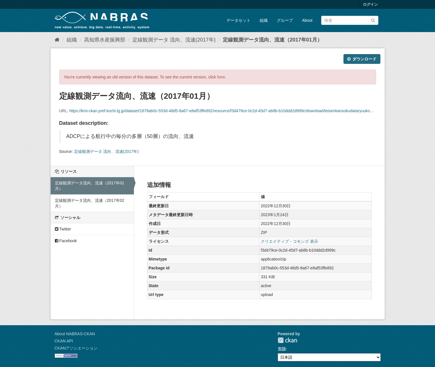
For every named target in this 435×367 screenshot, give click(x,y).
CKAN (287, 340)
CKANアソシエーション (76, 348)
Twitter (63, 229)
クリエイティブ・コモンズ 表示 (289, 241)
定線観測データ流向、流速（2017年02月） (89, 203)
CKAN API (64, 341)
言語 (282, 349)
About (307, 20)
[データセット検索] (349, 20)
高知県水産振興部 (104, 40)
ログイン (370, 4)
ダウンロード (362, 59)
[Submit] (373, 19)
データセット (239, 20)
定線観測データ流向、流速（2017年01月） (272, 40)
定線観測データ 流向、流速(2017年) (174, 40)
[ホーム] (57, 40)
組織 (264, 20)
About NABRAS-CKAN (75, 334)
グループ (285, 20)
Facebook (66, 240)
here (221, 77)
